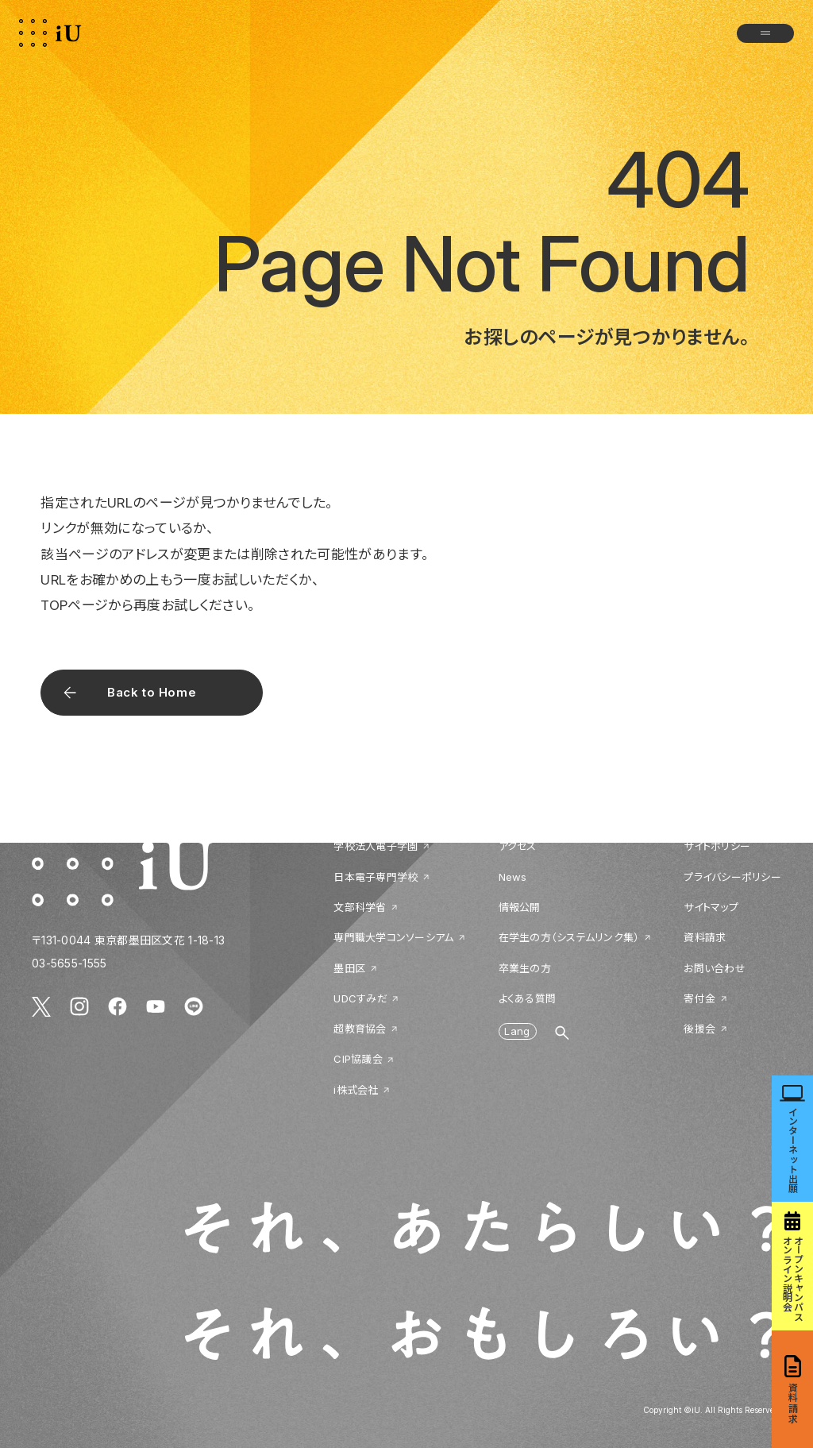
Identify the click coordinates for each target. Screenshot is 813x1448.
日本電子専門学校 (375, 876)
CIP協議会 (358, 1058)
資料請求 (705, 937)
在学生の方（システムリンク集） (569, 937)
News (513, 876)
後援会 (699, 1028)
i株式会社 (355, 1089)
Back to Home (151, 692)
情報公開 (520, 907)
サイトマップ (711, 907)
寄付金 (699, 998)
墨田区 (349, 968)
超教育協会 (359, 1028)
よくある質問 (528, 998)
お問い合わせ (715, 968)
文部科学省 (359, 907)
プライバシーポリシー (732, 876)
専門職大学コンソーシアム (393, 937)
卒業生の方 (525, 968)
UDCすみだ (360, 998)
